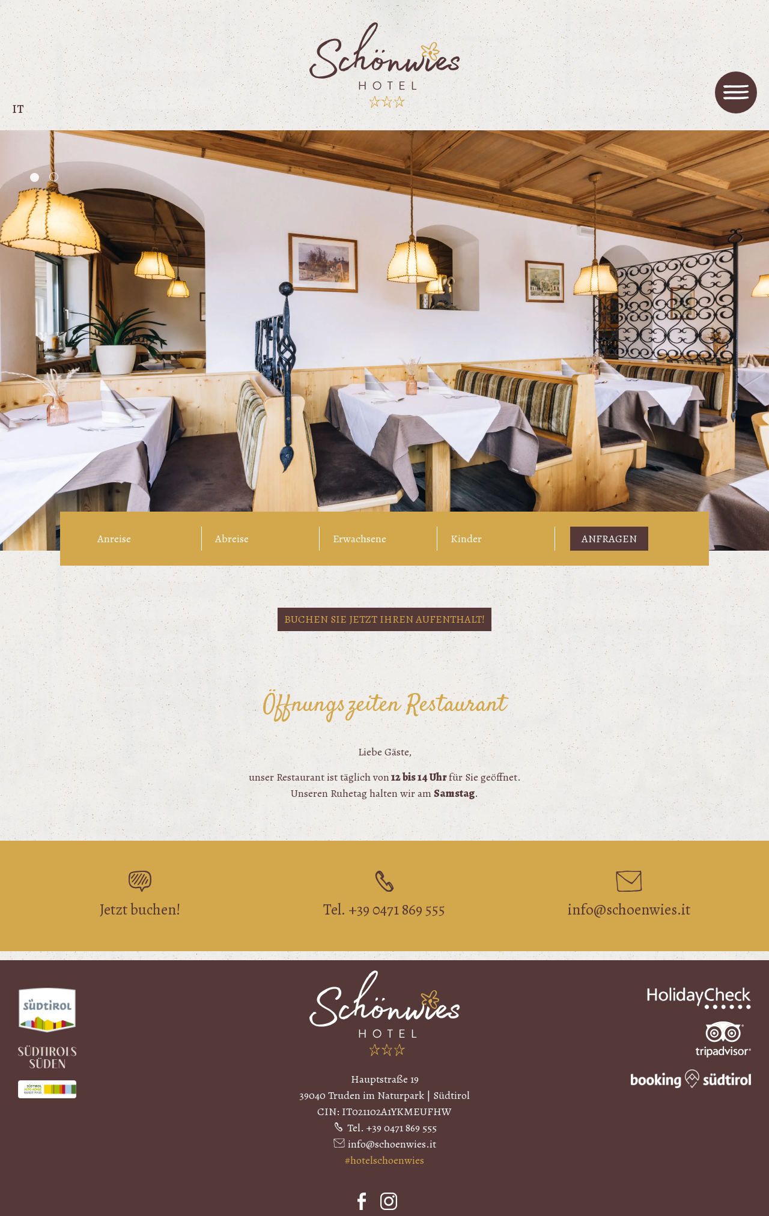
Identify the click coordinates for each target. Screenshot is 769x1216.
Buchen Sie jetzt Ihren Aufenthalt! (384, 619)
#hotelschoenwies (384, 1160)
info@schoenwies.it (392, 1144)
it (18, 109)
